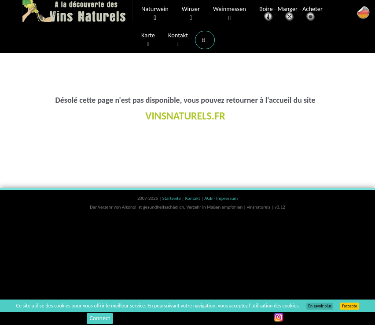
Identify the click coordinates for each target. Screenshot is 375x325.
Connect (99, 318)
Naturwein (155, 14)
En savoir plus (319, 306)
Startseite (172, 198)
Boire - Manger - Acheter (291, 14)
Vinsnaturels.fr (77, 12)
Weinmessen (229, 14)
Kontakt (178, 40)
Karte (148, 40)
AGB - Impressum (221, 198)
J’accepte (349, 306)
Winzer (191, 14)
